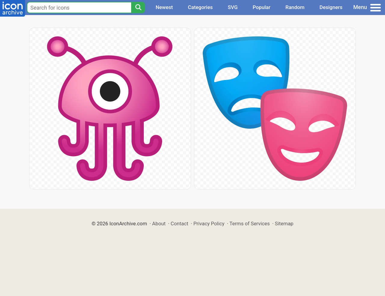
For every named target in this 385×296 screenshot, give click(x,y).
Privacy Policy (208, 223)
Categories (200, 7)
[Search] (138, 7)
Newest (164, 7)
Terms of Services (249, 223)
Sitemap (284, 223)
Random (294, 7)
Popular (261, 7)
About (159, 223)
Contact (179, 223)
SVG (233, 7)
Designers (330, 7)
